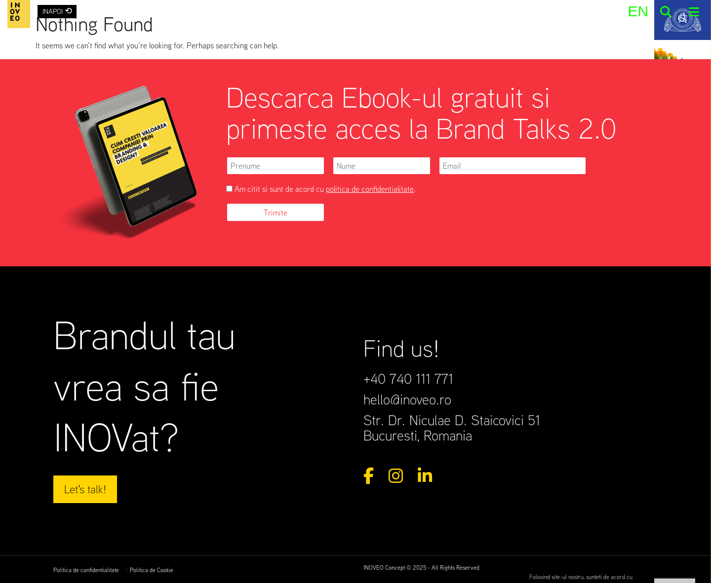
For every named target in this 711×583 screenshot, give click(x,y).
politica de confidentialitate (370, 189)
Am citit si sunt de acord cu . (321, 189)
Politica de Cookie (151, 570)
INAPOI (57, 10)
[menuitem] (638, 11)
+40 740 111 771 (408, 378)
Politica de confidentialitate (86, 570)
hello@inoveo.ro (407, 399)
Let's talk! (85, 489)
